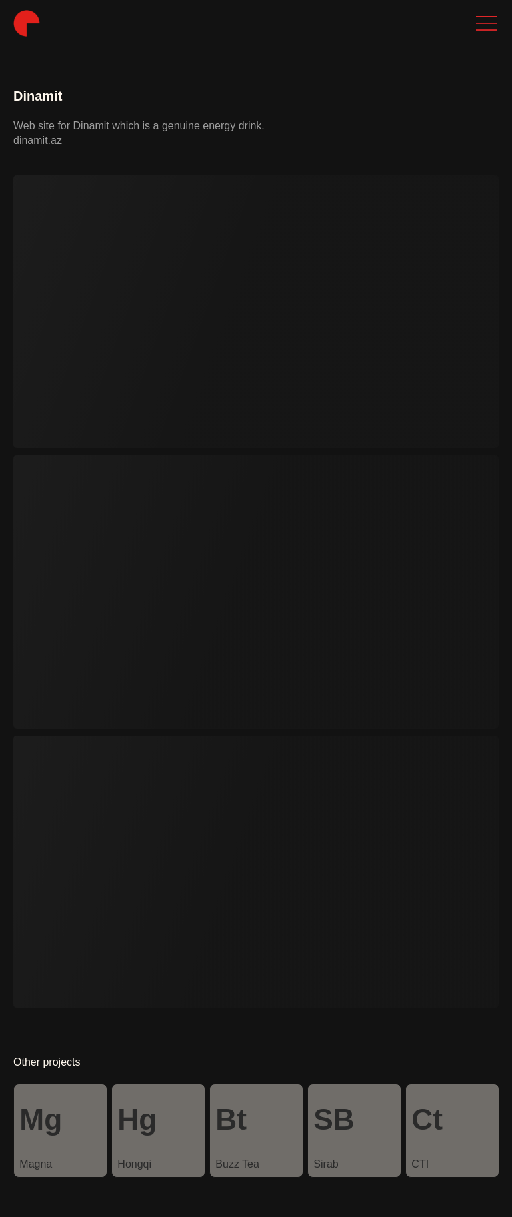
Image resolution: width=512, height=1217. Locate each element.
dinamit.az (37, 140)
